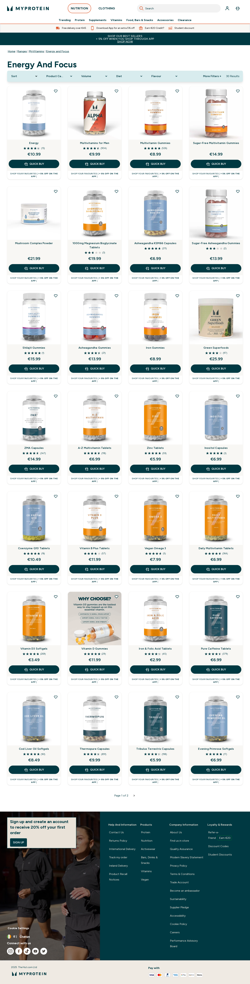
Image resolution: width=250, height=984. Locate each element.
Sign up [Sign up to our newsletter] (18, 842)
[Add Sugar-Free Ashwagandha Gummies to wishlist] (237, 191)
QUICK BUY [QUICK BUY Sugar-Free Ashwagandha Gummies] (216, 268)
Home (11, 51)
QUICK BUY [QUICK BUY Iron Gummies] (155, 369)
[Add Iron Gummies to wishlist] (177, 295)
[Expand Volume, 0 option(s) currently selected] (94, 76)
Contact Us (116, 832)
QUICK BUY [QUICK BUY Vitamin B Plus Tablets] (95, 569)
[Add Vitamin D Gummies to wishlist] (116, 596)
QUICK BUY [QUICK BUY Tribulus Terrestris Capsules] (155, 770)
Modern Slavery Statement (186, 857)
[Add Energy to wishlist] (55, 91)
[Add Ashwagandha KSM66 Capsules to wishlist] (177, 191)
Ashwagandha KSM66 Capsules (155, 243)
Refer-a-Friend (220, 835)
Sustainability (178, 899)
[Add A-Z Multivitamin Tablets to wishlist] (116, 396)
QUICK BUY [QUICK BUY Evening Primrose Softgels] (216, 770)
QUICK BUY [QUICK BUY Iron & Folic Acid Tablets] (155, 669)
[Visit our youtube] (35, 951)
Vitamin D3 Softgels (34, 648)
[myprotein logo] (28, 8)
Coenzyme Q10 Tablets (34, 548)
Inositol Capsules (216, 448)
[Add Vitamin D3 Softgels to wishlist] (55, 596)
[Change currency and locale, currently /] (50, 937)
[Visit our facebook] (18, 951)
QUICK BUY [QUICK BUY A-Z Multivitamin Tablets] (95, 469)
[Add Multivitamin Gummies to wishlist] (177, 91)
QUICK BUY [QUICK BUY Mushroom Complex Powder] (34, 268)
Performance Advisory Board (184, 943)
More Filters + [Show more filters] (212, 76)
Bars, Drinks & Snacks (149, 860)
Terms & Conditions (182, 874)
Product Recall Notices (118, 876)
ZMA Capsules (34, 448)
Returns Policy (118, 840)
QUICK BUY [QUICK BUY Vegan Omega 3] (155, 569)
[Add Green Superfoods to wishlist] (237, 295)
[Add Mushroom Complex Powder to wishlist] (55, 191)
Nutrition (146, 840)
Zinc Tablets (155, 448)
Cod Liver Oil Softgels (34, 748)
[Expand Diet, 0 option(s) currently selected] (130, 76)
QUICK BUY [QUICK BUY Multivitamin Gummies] (155, 164)
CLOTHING (106, 9)
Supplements (97, 20)
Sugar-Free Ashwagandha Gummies (216, 243)
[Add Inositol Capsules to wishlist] (237, 396)
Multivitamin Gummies (155, 143)
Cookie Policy (178, 924)
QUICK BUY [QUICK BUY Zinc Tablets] (155, 469)
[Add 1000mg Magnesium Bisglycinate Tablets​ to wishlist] (116, 191)
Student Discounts (220, 854)
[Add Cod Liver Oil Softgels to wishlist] (55, 697)
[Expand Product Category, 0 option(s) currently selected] (60, 76)
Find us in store (179, 840)
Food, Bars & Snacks (139, 20)
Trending (65, 20)
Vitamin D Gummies (94, 648)
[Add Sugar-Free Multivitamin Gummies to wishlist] (237, 91)
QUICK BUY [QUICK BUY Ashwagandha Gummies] (95, 369)
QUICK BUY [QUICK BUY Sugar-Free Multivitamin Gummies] (216, 164)
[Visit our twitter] (43, 951)
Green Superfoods (216, 347)
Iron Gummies (155, 347)
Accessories (165, 20)
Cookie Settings (18, 928)
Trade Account (179, 882)
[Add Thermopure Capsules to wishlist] (116, 697)
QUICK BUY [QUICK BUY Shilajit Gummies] (34, 369)
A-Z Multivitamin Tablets (94, 448)
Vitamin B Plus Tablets (94, 548)
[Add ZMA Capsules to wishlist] (55, 396)
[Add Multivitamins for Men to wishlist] (116, 91)
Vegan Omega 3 (155, 548)
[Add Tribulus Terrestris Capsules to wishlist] (177, 697)
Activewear (148, 849)
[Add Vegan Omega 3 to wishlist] (177, 496)
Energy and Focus (57, 51)
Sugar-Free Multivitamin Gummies (216, 143)
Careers (175, 932)
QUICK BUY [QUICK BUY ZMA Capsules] (34, 469)
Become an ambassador (185, 890)
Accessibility (178, 915)
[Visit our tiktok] (27, 951)
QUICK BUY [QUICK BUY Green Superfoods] (216, 369)
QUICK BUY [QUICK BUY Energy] (34, 164)
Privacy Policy (178, 865)
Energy (34, 143)
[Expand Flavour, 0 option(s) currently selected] (165, 76)
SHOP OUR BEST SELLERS (125, 38)
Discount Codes (218, 846)
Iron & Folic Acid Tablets (155, 648)
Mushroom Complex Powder (34, 243)
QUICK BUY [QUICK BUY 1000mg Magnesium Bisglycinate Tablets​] (95, 268)
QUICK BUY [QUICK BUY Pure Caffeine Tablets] (216, 669)
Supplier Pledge (179, 907)
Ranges (22, 51)
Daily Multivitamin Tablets (216, 548)
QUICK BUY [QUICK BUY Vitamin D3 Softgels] (34, 669)
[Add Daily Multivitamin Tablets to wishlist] (237, 496)
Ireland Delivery (118, 865)
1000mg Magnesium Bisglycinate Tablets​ (95, 245)
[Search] (141, 8)
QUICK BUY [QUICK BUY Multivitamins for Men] (95, 164)
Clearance (184, 20)
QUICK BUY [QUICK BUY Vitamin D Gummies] (95, 669)
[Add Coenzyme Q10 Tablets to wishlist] (55, 496)
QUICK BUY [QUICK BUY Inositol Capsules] (216, 469)
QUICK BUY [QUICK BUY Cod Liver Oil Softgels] (34, 770)
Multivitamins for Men (94, 143)
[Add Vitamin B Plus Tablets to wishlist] (116, 496)
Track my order (118, 857)
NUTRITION (79, 9)
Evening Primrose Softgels (216, 748)
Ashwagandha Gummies (94, 347)
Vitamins (116, 20)
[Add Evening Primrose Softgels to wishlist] (237, 697)
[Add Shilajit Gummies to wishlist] (55, 295)
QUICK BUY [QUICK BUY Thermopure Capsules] (95, 770)
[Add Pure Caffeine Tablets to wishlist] (237, 596)
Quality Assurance (181, 849)
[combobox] (179, 8)
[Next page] (134, 795)
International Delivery (122, 849)
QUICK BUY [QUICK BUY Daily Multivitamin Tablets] (216, 569)
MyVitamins (36, 51)
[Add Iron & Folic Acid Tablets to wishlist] (177, 596)
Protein (80, 20)
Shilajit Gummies (34, 347)
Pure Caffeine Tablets (216, 648)
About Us (176, 832)
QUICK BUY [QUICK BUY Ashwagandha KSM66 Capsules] (155, 268)
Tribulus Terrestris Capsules (155, 748)
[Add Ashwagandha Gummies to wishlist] (116, 295)
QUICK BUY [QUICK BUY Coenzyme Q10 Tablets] (34, 569)
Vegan (145, 879)
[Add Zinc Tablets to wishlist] (177, 396)
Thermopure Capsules (95, 748)
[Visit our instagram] (10, 951)
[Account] (227, 8)
